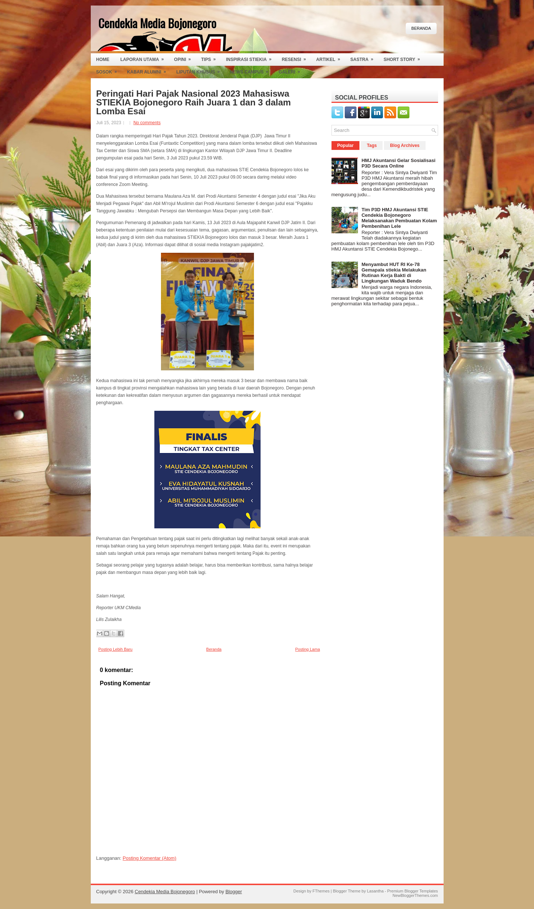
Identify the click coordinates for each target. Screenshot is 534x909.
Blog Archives (404, 145)
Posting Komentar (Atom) (149, 858)
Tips (211, 57)
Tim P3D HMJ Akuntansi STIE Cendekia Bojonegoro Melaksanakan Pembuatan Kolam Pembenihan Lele (399, 218)
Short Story (404, 57)
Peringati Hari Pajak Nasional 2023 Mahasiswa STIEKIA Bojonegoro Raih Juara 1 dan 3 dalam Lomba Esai (193, 102)
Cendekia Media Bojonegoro (157, 23)
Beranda (421, 28)
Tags (372, 145)
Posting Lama (307, 649)
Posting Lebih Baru (115, 649)
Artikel (330, 57)
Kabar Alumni (149, 70)
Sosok (109, 70)
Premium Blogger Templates (412, 891)
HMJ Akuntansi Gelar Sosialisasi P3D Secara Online (399, 163)
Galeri (292, 70)
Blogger (233, 891)
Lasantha (375, 891)
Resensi (296, 57)
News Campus (251, 70)
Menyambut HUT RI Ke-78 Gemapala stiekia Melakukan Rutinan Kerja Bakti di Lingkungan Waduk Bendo (394, 273)
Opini (185, 57)
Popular (345, 145)
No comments (147, 122)
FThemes (320, 891)
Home (103, 59)
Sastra (364, 57)
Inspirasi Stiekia (251, 57)
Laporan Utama (145, 57)
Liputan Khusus (200, 70)
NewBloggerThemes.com (415, 895)
